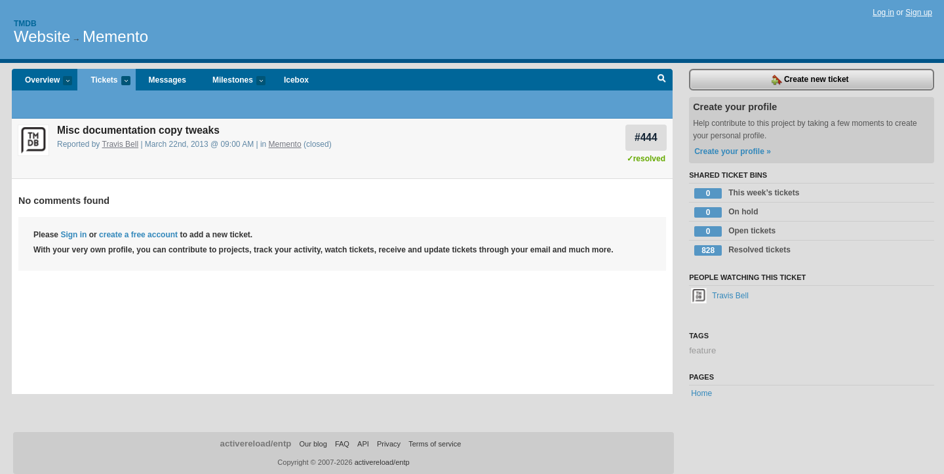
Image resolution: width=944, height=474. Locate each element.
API (363, 444)
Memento (115, 36)
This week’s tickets (746, 193)
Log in (883, 12)
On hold (726, 212)
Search (662, 80)
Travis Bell (120, 144)
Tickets (103, 81)
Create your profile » (732, 151)
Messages (167, 80)
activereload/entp (256, 443)
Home (701, 393)
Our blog (312, 444)
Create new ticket (810, 80)
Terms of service (434, 444)
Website (42, 36)
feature (702, 350)
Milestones (232, 81)
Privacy (389, 444)
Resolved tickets (742, 250)
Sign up (918, 12)
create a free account (138, 234)
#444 (646, 137)
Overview (42, 81)
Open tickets (735, 231)
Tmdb (25, 23)
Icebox (296, 80)
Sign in (73, 234)
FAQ (342, 444)
